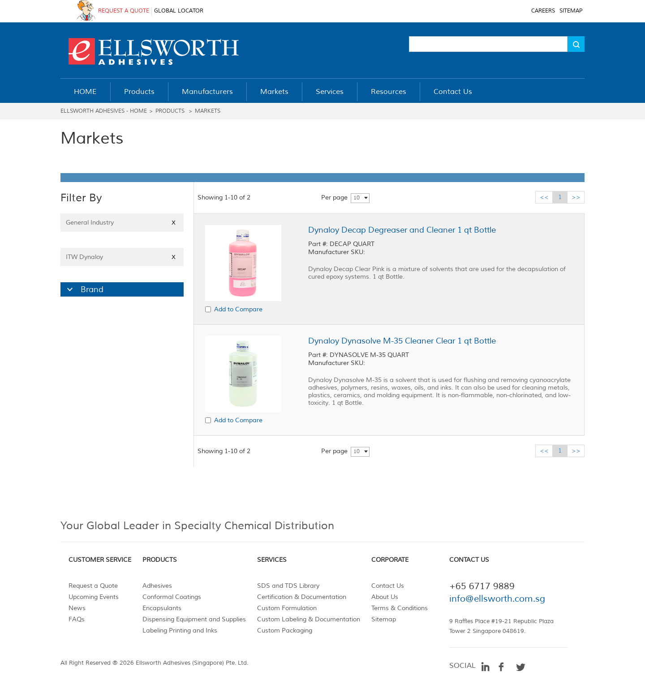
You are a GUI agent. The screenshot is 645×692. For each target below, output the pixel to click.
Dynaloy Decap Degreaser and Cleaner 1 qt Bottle (402, 230)
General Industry (122, 222)
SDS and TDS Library (288, 586)
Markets (207, 111)
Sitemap (383, 619)
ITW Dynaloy (122, 257)
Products (170, 111)
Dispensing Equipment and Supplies (194, 619)
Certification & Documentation (301, 597)
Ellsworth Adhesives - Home (103, 111)
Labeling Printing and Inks (179, 630)
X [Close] (174, 222)
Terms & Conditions (399, 608)
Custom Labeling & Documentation (308, 619)
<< (544, 197)
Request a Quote (93, 586)
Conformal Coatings (171, 597)
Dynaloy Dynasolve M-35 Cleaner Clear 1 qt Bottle (402, 341)
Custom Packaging (284, 630)
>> (576, 197)
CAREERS (543, 11)
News (77, 608)
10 (356, 198)
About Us (384, 597)
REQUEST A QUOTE (123, 11)
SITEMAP (570, 11)
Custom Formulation (287, 608)
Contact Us (387, 586)
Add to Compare (238, 309)
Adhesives (157, 586)
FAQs (77, 619)
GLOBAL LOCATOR (178, 11)
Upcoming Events (94, 597)
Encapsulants (161, 608)
